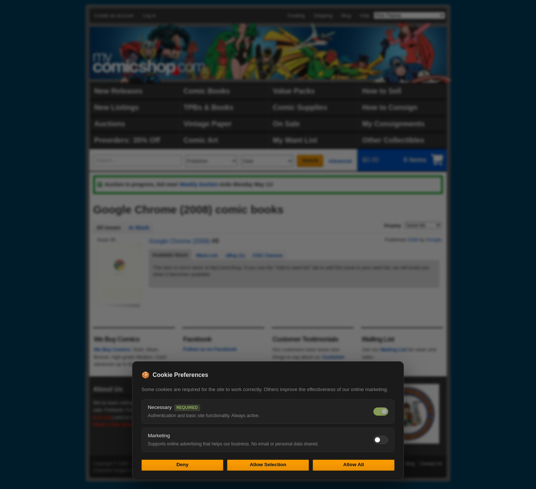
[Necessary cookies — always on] (380, 411)
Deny (182, 464)
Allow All (353, 464)
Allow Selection (268, 464)
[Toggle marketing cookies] (380, 440)
